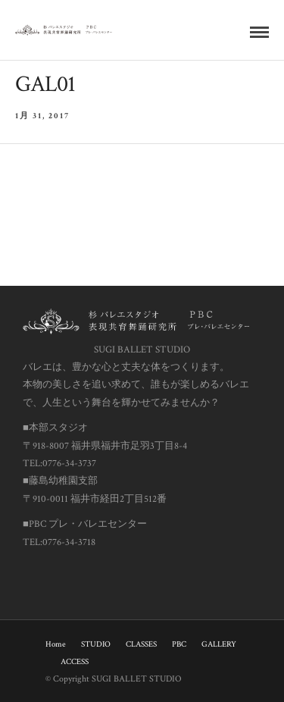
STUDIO (96, 644)
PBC (179, 644)
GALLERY (218, 644)
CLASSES (141, 644)
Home (55, 644)
